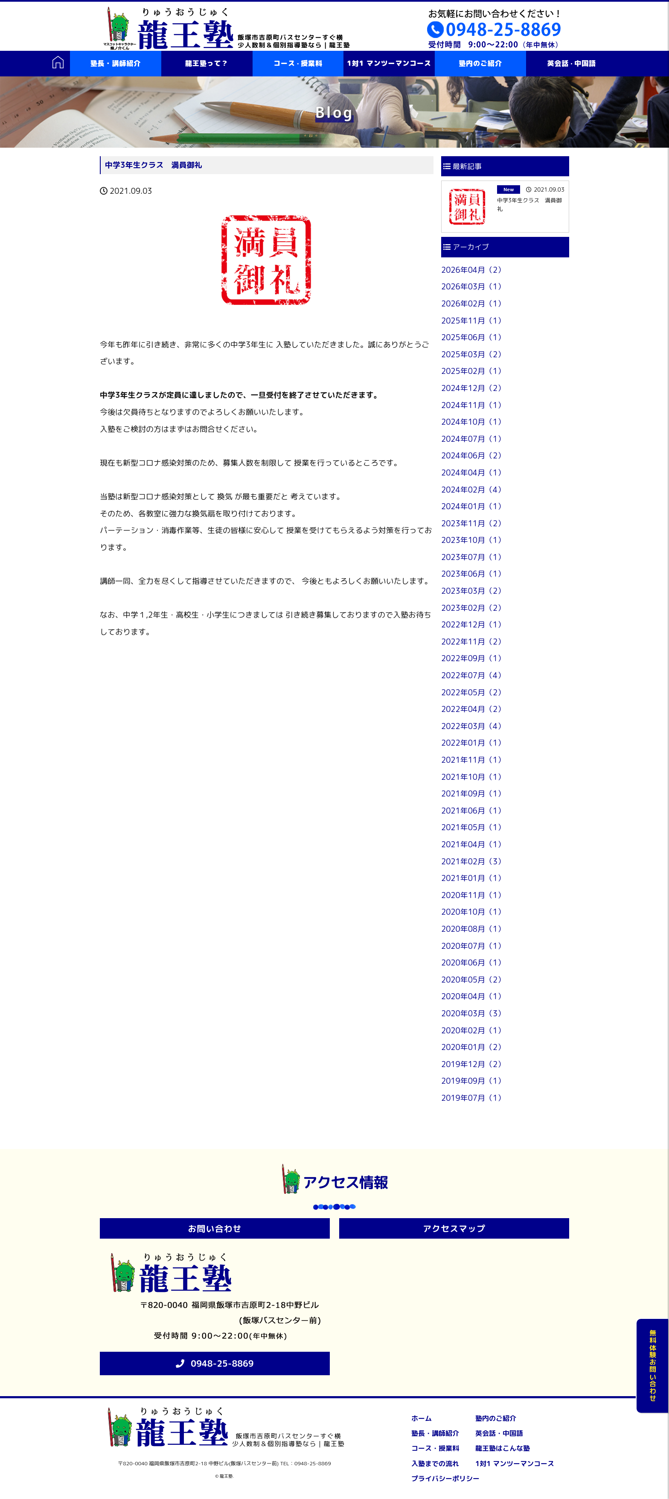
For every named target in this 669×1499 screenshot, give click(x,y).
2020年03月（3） (473, 1013)
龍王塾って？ (206, 63)
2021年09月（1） (473, 793)
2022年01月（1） (473, 743)
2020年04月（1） (473, 996)
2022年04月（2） (473, 709)
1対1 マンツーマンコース (389, 63)
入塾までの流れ (435, 1463)
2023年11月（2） (473, 523)
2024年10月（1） (473, 422)
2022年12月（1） (473, 624)
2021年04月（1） (473, 844)
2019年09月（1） (473, 1081)
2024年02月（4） (473, 489)
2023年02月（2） (473, 608)
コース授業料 (297, 63)
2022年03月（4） (473, 726)
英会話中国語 (571, 63)
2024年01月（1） (473, 506)
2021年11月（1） (473, 760)
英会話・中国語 (499, 1433)
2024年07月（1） (473, 439)
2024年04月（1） (473, 472)
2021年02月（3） (473, 861)
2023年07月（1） (473, 557)
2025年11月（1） (473, 320)
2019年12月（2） (473, 1064)
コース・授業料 (435, 1448)
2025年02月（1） (473, 371)
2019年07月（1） (473, 1098)
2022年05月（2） (473, 692)
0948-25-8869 (222, 1363)
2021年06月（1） (473, 810)
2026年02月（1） (473, 303)
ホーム (421, 1418)
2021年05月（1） (473, 827)
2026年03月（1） (473, 286)
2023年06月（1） (473, 574)
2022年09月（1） (473, 658)
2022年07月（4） (473, 675)
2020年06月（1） (473, 962)
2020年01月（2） (473, 1047)
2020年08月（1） (473, 929)
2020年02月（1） (473, 1030)
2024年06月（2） (473, 455)
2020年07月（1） (473, 946)
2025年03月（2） (473, 354)
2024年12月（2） (473, 388)
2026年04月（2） (473, 270)
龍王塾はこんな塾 (502, 1448)
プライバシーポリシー (445, 1478)
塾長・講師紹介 (115, 63)
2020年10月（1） (473, 912)
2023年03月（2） (473, 591)
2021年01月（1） (473, 878)
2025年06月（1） (473, 337)
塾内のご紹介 (480, 63)
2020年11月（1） (473, 895)
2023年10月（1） (473, 540)
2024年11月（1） (473, 405)
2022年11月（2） (473, 641)
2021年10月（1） (473, 777)
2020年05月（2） (473, 979)
